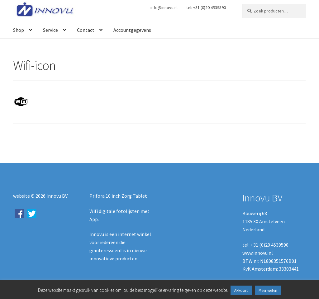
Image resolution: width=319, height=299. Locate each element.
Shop (18, 30)
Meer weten (268, 290)
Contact (85, 30)
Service (50, 30)
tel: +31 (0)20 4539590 (206, 7)
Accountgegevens (132, 30)
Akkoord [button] (241, 290)
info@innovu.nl (164, 7)
